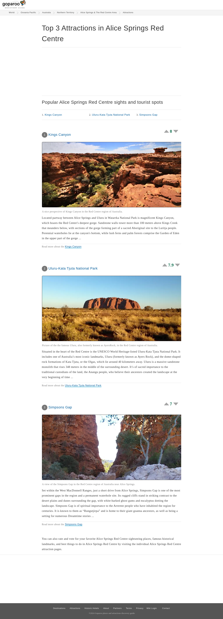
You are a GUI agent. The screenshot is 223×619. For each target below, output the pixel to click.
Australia (46, 12)
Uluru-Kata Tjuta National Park (111, 114)
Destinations (59, 608)
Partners (117, 608)
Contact (166, 608)
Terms (129, 608)
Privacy (139, 608)
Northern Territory (65, 12)
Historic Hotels (92, 608)
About (106, 608)
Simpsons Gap (148, 114)
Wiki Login (151, 608)
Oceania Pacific (28, 12)
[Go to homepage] (14, 5)
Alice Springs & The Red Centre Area (98, 12)
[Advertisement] (111, 71)
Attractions (128, 12)
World (12, 12)
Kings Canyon (53, 114)
